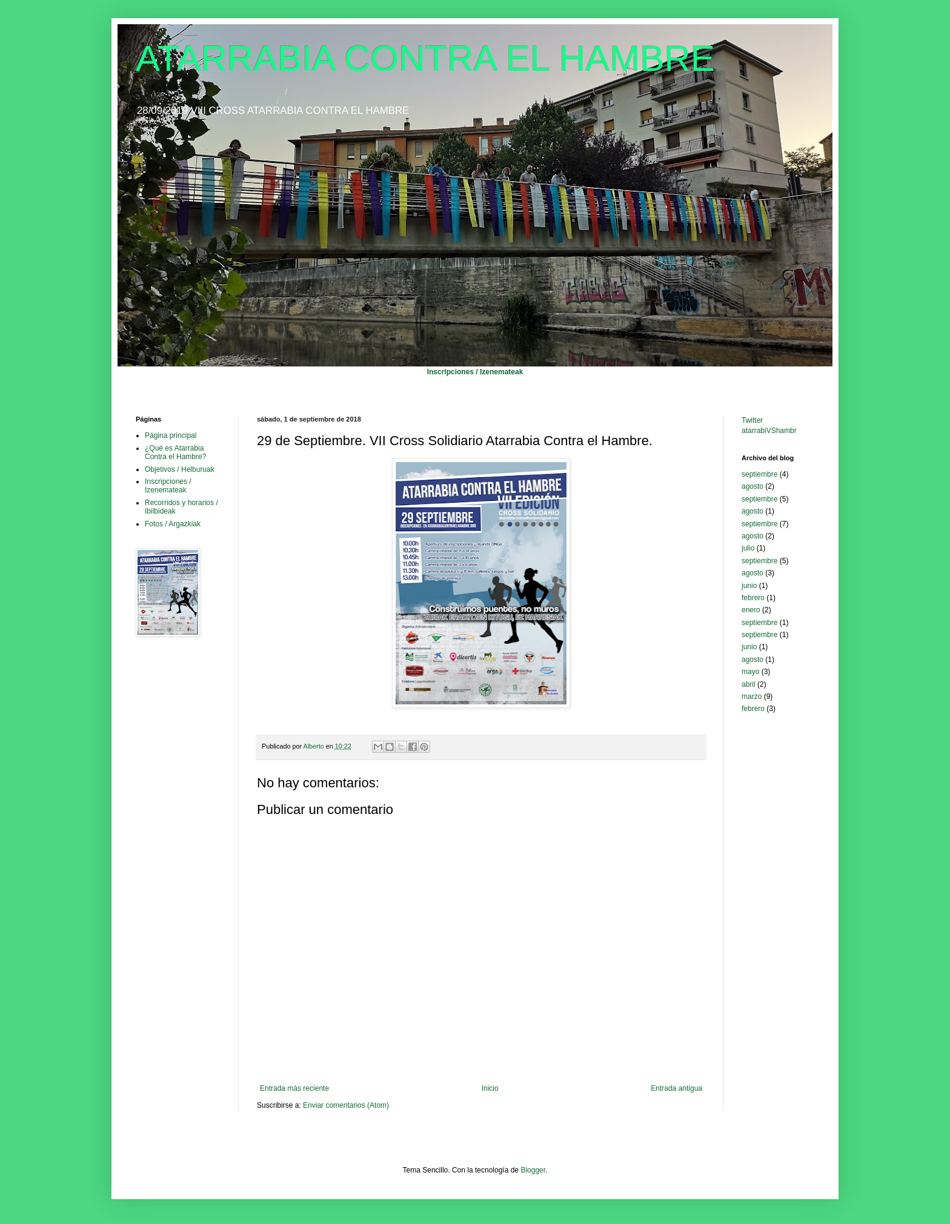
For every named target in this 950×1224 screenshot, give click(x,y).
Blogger (532, 1170)
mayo (750, 671)
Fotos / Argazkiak (173, 524)
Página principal (170, 435)
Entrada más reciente (294, 1088)
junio (749, 585)
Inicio (490, 1088)
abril (749, 684)
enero (751, 610)
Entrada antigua (676, 1088)
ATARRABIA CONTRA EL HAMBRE (425, 58)
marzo (752, 696)
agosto (752, 486)
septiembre (759, 474)
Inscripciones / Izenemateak (475, 372)
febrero (753, 598)
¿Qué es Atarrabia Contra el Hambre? (175, 452)
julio (748, 548)
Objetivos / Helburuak (179, 469)
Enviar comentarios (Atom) (346, 1105)
